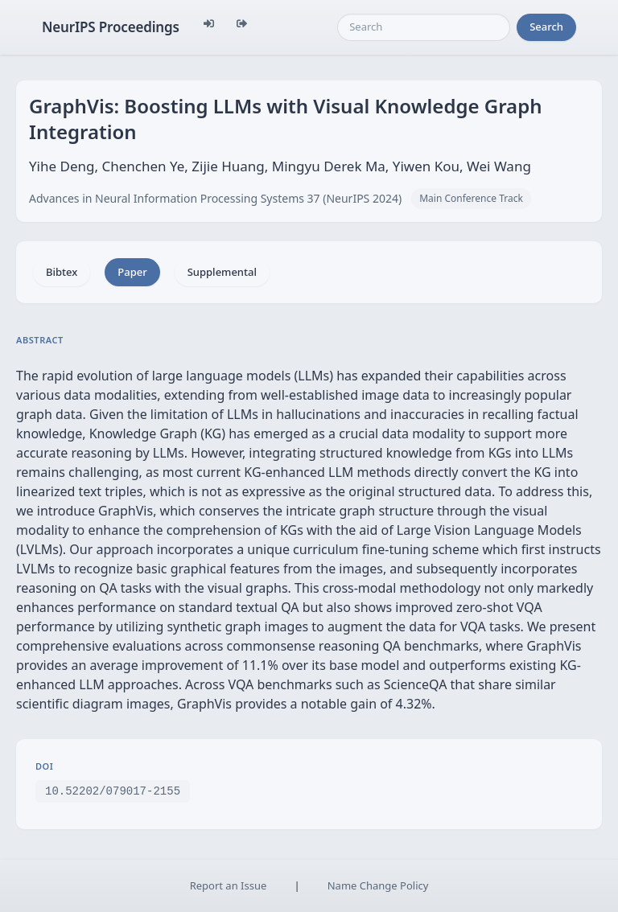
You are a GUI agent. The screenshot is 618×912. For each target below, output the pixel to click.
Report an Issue (228, 885)
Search (546, 26)
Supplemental (222, 272)
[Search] (423, 27)
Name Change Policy (378, 885)
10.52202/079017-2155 (112, 790)
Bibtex (61, 272)
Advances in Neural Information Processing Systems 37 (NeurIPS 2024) (215, 198)
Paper (131, 272)
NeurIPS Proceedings (110, 27)
